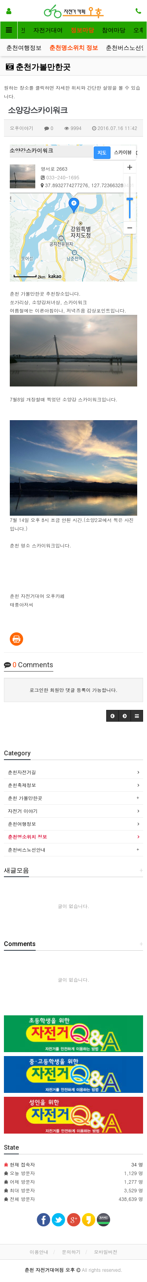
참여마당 (113, 30)
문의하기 (71, 1251)
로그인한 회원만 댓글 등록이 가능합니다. (73, 689)
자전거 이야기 (23, 810)
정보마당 (82, 30)
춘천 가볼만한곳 (25, 797)
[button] (112, 716)
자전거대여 (48, 30)
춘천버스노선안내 (26, 849)
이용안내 (38, 1251)
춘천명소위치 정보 (73, 47)
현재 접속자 (22, 1164)
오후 (139, 30)
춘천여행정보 (24, 47)
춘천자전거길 (22, 772)
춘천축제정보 (22, 785)
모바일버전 (106, 1251)
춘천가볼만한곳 (38, 67)
